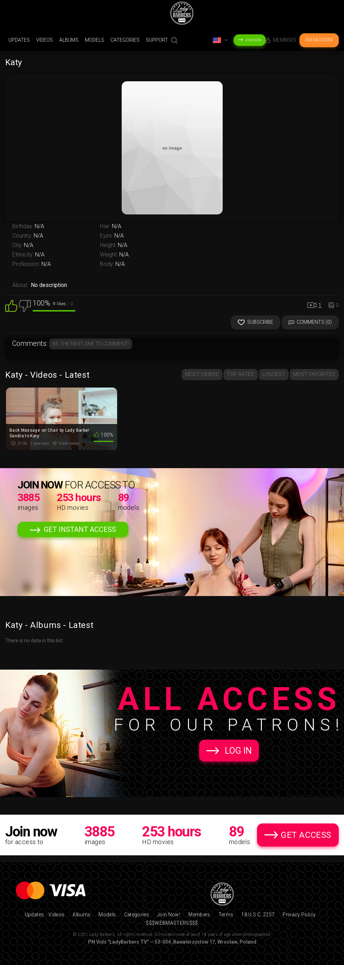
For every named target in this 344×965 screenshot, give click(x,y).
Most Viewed (202, 374)
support (157, 40)
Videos (44, 40)
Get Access (306, 835)
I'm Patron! (319, 40)
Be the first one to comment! (91, 344)
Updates (19, 40)
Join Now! (168, 914)
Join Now (253, 40)
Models (94, 40)
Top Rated (240, 374)
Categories (125, 40)
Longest (273, 374)
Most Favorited (314, 374)
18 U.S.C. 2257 (258, 914)
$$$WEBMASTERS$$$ (172, 923)
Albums (69, 40)
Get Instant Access (80, 529)
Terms (226, 914)
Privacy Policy (299, 914)
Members (284, 40)
